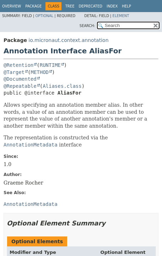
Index (112, 6)
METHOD (40, 72)
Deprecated (90, 6)
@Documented (20, 79)
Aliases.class (62, 86)
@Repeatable (20, 86)
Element (121, 16)
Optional (44, 16)
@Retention (18, 65)
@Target (14, 72)
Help (126, 6)
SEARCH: (87, 26)
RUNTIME (50, 65)
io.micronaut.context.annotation (68, 40)
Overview (11, 6)
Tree (70, 6)
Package (33, 6)
